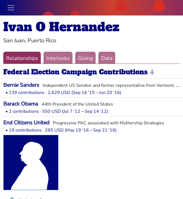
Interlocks (58, 58)
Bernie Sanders (21, 85)
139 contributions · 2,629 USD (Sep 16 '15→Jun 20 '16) (65, 93)
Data (106, 58)
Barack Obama (20, 104)
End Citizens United (26, 122)
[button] (152, 72)
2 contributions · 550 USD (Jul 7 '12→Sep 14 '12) (58, 111)
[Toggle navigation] (11, 7)
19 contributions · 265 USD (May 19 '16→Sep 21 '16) (63, 130)
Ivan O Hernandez (61, 27)
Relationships (22, 58)
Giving (85, 58)
